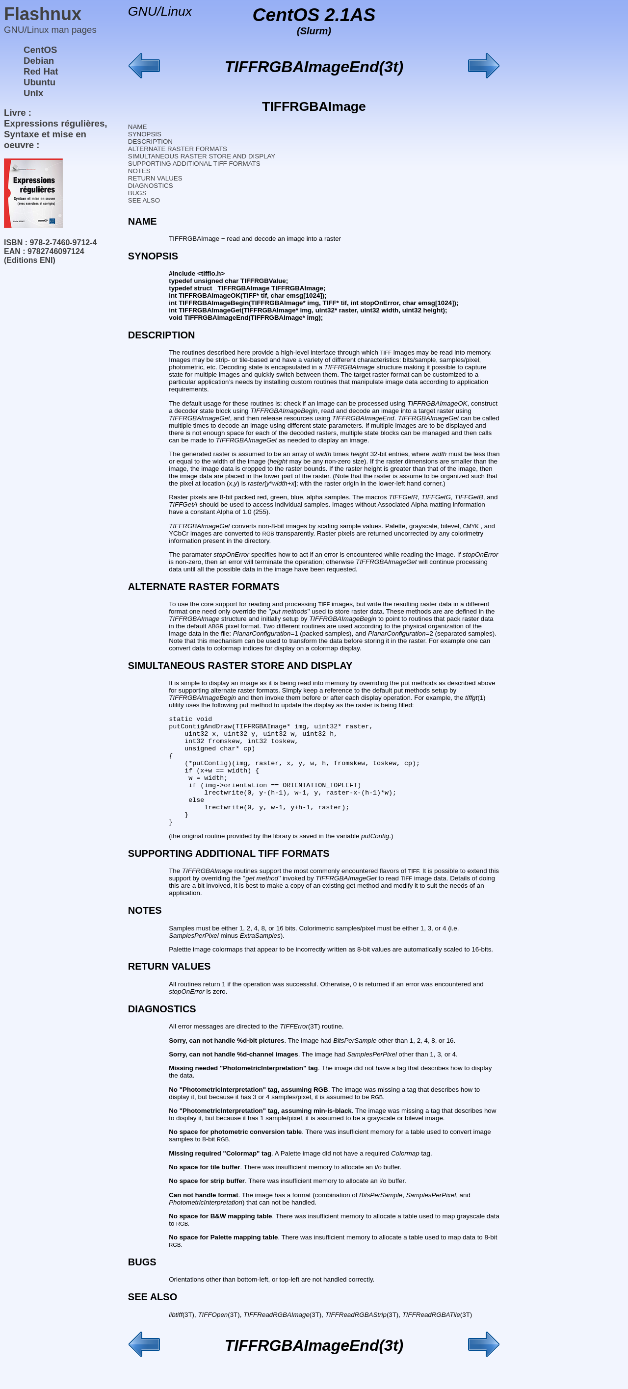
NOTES (139, 171)
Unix (33, 93)
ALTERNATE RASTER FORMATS (177, 149)
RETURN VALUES (155, 178)
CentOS (40, 50)
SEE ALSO (144, 200)
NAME (137, 126)
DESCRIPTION (150, 141)
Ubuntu (39, 82)
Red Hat (41, 71)
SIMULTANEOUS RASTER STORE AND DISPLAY (201, 156)
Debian (39, 60)
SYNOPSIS (144, 134)
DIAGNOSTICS (150, 185)
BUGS (137, 193)
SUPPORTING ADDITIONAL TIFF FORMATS (194, 163)
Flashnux (42, 14)
